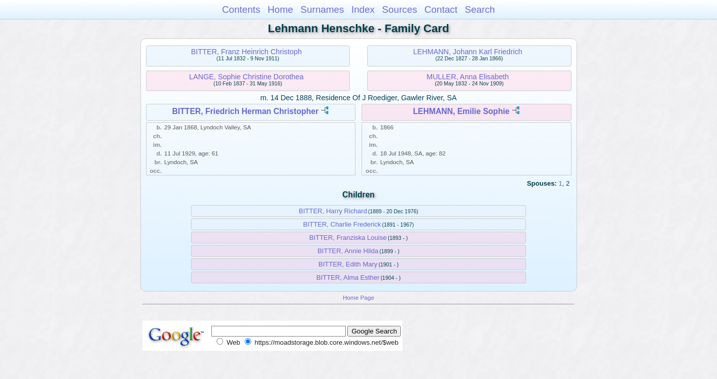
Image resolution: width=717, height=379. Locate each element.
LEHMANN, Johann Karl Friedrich (467, 52)
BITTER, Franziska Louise (348, 237)
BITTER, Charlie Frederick (342, 224)
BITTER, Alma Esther (348, 277)
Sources (399, 9)
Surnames (322, 9)
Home (280, 9)
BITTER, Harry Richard (333, 211)
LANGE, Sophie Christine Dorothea (246, 77)
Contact (441, 9)
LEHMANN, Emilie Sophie (461, 111)
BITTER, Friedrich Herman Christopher (245, 111)
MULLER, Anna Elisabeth (467, 77)
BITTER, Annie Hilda (348, 251)
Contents (241, 9)
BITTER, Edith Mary (348, 264)
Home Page (358, 297)
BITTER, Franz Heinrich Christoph (246, 52)
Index (363, 9)
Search (480, 9)
